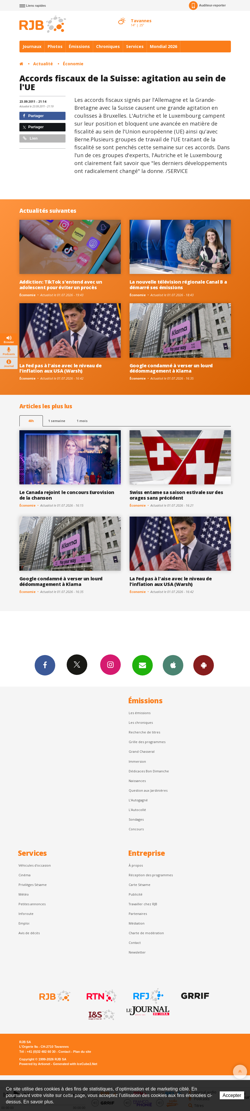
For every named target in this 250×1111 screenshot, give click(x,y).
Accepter (232, 1095)
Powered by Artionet (34, 1064)
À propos (136, 865)
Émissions (79, 46)
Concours (136, 829)
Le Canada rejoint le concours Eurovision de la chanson (66, 495)
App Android (203, 665)
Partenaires (138, 913)
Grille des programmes (147, 742)
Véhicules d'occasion (35, 865)
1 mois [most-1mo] (82, 421)
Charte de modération (146, 933)
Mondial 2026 (163, 46)
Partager (33, 116)
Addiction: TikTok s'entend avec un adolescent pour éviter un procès (60, 285)
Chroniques (108, 46)
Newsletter (137, 952)
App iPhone (173, 665)
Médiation (137, 923)
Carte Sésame (139, 885)
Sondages (136, 819)
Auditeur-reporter (207, 5)
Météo (24, 894)
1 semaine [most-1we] (56, 421)
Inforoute (26, 913)
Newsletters (142, 665)
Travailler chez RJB (143, 904)
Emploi (24, 923)
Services (135, 46)
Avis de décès (29, 933)
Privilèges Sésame (33, 885)
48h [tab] (31, 421)
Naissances (137, 781)
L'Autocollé (137, 810)
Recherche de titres (144, 732)
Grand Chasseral (142, 751)
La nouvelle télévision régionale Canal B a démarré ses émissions (178, 285)
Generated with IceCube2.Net (75, 1064)
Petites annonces (32, 904)
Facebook (45, 665)
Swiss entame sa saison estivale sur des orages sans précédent (176, 495)
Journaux (32, 46)
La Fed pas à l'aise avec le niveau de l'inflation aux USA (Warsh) (60, 368)
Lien (30, 138)
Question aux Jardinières (148, 790)
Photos (55, 46)
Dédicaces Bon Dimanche (149, 771)
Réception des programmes (151, 875)
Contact (135, 942)
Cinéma (25, 875)
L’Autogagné (138, 800)
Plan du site (82, 1051)
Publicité (135, 894)
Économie (73, 63)
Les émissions (139, 713)
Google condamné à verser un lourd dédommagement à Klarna (171, 368)
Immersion (137, 761)
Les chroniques (141, 722)
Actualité (43, 63)
